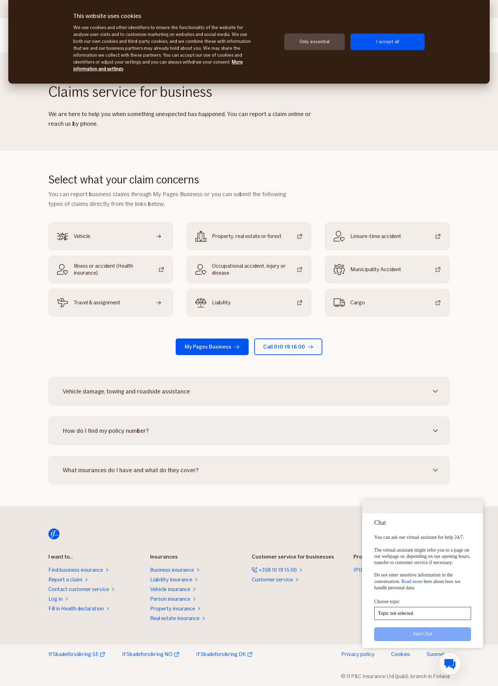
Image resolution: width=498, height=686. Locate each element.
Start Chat (422, 633)
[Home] (53, 534)
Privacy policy (358, 654)
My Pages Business (212, 346)
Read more (412, 581)
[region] (249, 42)
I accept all (387, 42)
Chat (380, 522)
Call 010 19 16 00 (288, 346)
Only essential (314, 42)
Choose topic (387, 601)
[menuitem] (450, 663)
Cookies (400, 654)
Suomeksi (438, 654)
